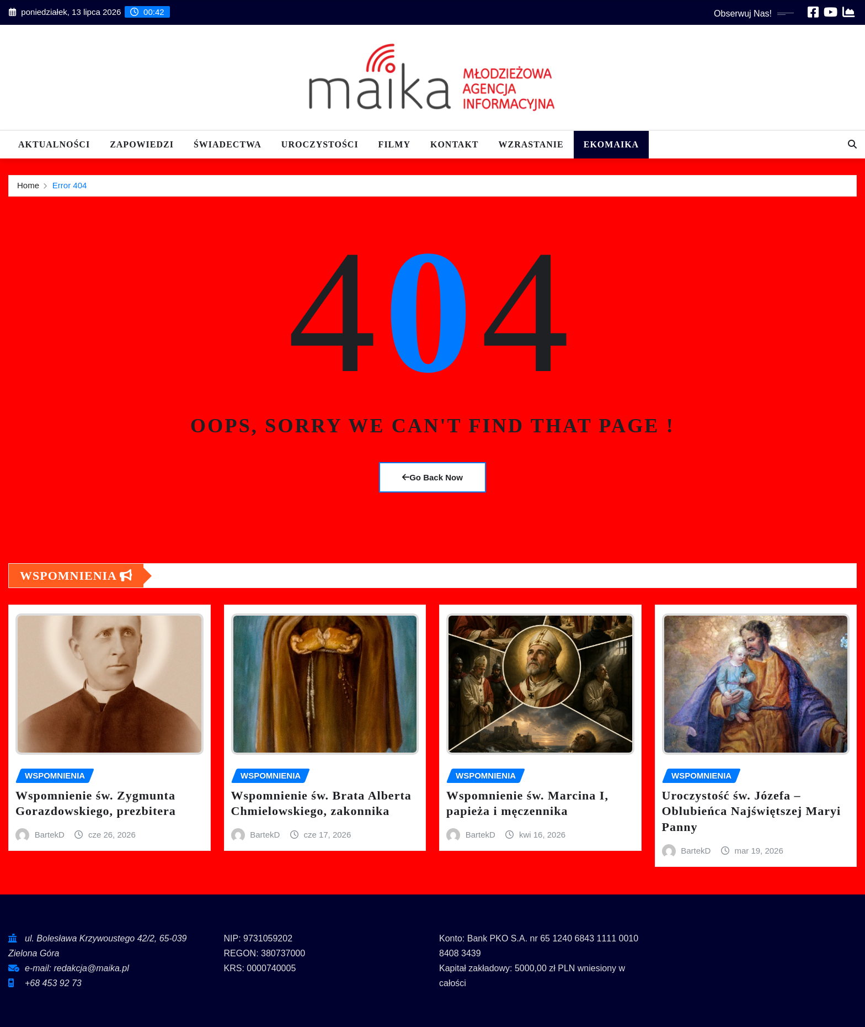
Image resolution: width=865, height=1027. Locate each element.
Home (28, 185)
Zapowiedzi (142, 144)
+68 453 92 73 (53, 983)
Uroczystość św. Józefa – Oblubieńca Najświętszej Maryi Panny (751, 811)
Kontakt (454, 144)
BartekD (50, 834)
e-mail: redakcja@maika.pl (77, 968)
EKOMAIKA (611, 144)
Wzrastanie (531, 144)
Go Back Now (432, 477)
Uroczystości (320, 144)
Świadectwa (227, 144)
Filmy (394, 144)
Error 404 (69, 185)
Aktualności (54, 144)
